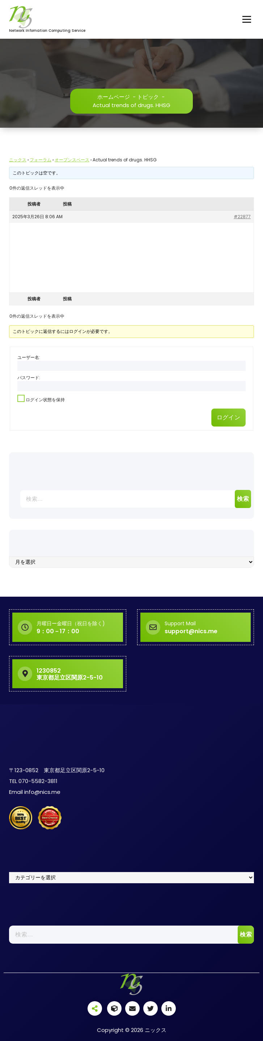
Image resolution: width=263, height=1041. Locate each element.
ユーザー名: (28, 357)
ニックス (17, 160)
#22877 (242, 216)
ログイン (228, 417)
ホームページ (113, 97)
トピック (148, 97)
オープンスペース (72, 160)
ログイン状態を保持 (45, 400)
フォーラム (40, 160)
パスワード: (28, 377)
